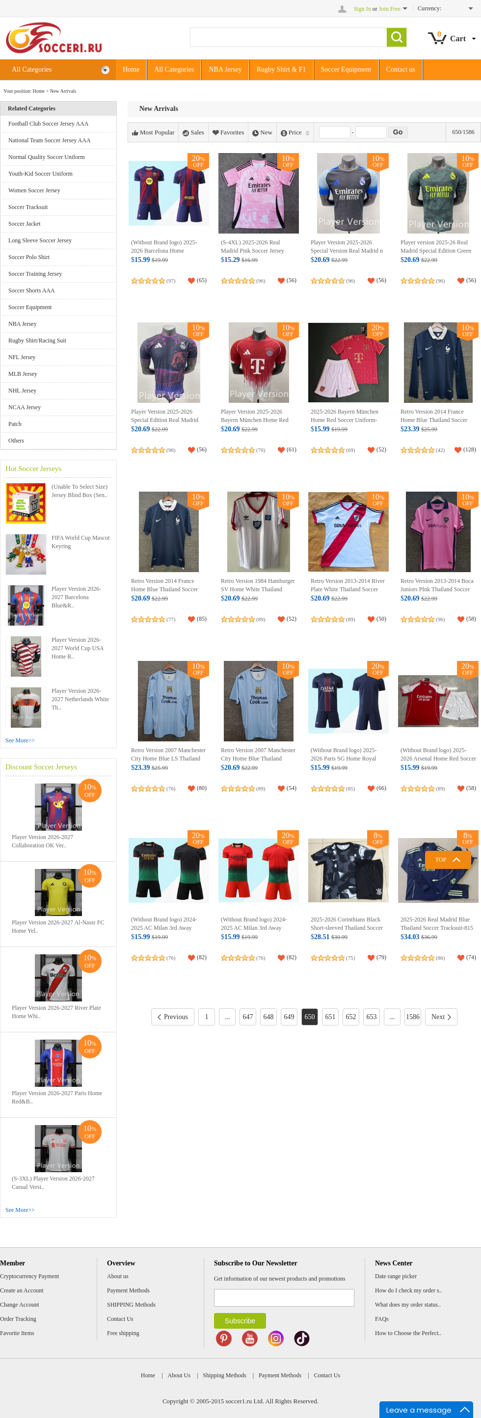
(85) (350, 788)
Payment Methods (128, 1290)
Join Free (390, 8)
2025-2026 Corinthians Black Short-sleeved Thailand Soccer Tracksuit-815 (347, 928)
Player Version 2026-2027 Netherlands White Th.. (80, 699)
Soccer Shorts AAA (31, 290)
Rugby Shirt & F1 (281, 69)
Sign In (362, 8)
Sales (193, 132)
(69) (350, 450)
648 (268, 1017)
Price (295, 132)
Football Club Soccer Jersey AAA (48, 123)
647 (247, 1017)
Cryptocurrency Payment (29, 1276)
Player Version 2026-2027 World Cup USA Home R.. (78, 648)
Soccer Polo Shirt (29, 257)
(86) (440, 958)
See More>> (20, 740)
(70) (260, 450)
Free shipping (123, 1333)
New (262, 132)
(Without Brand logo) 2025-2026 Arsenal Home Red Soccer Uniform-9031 (438, 759)
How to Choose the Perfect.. (408, 1333)
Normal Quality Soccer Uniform (46, 157)
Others (16, 440)
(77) (170, 619)
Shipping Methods (224, 1375)
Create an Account (22, 1290)
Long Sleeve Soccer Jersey (40, 240)
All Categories (61, 70)
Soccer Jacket (24, 223)
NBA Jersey (225, 69)
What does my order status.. (408, 1304)
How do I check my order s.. (408, 1290)
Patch (15, 423)
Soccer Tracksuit (28, 207)
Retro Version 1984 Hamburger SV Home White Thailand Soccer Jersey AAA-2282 (258, 590)
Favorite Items (17, 1333)
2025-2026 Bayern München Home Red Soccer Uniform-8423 (344, 420)
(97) (170, 281)
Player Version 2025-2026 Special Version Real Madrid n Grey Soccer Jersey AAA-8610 (347, 251)
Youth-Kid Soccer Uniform (40, 173)
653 (371, 1017)
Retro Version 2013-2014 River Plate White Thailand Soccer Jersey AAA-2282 (348, 590)
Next (441, 1017)
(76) (170, 788)
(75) (350, 958)
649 (289, 1017)
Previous (173, 1017)
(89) (260, 619)
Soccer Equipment (346, 69)
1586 (413, 1017)
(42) (440, 450)
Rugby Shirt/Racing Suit (37, 340)
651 (330, 1017)
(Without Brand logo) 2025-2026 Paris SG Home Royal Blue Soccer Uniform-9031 (344, 759)
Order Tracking (18, 1318)
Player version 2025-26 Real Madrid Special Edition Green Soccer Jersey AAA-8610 (436, 251)
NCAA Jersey (24, 407)
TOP (440, 859)
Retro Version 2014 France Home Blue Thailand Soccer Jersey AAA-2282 (434, 420)
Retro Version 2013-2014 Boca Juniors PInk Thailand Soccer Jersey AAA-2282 (437, 590)
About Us (179, 1375)
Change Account (19, 1304)
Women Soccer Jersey (34, 190)
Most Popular (153, 132)
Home (131, 69)
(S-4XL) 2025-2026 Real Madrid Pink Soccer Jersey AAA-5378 (252, 251)
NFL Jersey (21, 357)
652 (351, 1017)
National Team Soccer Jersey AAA (49, 140)
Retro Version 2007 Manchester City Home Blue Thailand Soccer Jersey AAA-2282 (258, 759)
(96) (260, 281)
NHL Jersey (22, 390)
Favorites (228, 132)
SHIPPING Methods (131, 1304)
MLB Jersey (22, 373)
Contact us (401, 69)
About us (118, 1276)
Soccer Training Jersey (35, 273)
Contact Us (120, 1318)
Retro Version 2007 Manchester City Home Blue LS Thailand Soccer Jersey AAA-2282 (168, 759)
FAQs (382, 1318)
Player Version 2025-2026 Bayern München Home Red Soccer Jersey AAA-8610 (255, 420)
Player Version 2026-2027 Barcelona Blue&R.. (76, 597)
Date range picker (396, 1276)
